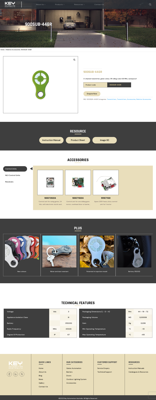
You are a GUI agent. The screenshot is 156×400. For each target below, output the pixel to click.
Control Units (16, 168)
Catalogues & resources (138, 371)
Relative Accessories (13, 50)
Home (2, 50)
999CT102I (105, 197)
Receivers (9, 181)
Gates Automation (73, 367)
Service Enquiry (103, 367)
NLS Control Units (12, 174)
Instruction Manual (55, 139)
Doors (68, 374)
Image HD (100, 139)
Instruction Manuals (136, 367)
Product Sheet (78, 139)
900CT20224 (50, 197)
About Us (42, 371)
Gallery (41, 382)
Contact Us (43, 385)
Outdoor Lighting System (76, 378)
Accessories (131, 99)
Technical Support (104, 371)
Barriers (69, 371)
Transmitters (111, 99)
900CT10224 (78, 197)
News (41, 378)
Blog (40, 374)
